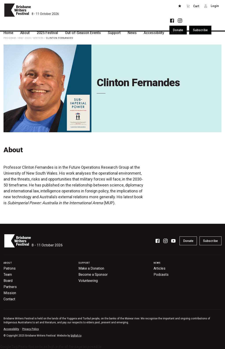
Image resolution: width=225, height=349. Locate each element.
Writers (38, 38)
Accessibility (11, 329)
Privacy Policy (30, 329)
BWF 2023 (24, 38)
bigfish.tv (76, 335)
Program (10, 38)
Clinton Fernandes (59, 38)
